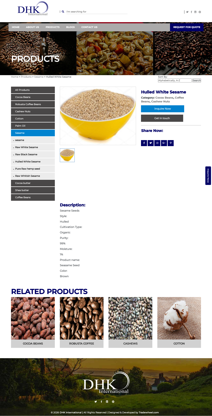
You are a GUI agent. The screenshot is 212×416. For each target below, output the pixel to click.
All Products (22, 89)
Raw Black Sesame (26, 154)
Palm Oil (20, 125)
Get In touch (162, 118)
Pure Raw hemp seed (27, 168)
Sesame (39, 76)
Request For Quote (186, 27)
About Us (32, 27)
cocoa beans (33, 343)
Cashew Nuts (22, 111)
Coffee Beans (22, 197)
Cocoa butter (22, 183)
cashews (130, 343)
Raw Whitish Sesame (27, 175)
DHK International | (71, 412)
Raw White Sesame (26, 147)
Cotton (19, 118)
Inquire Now (208, 176)
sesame (19, 140)
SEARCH (62, 11)
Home (15, 27)
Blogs (70, 27)
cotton (179, 343)
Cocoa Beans (22, 97)
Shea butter (22, 190)
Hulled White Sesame (27, 161)
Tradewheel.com (149, 412)
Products (53, 27)
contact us (89, 27)
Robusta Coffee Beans (28, 104)
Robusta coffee (81, 343)
